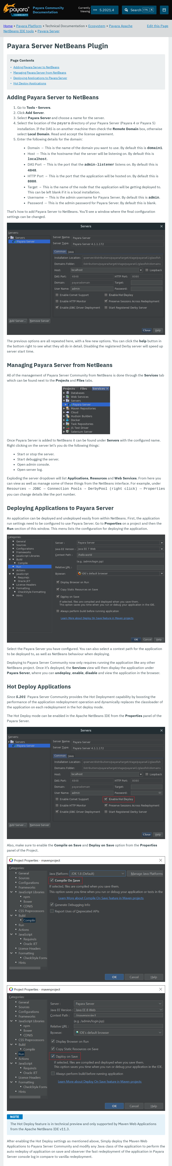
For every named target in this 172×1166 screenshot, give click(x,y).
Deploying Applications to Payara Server (40, 78)
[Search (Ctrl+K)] (139, 10)
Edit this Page (157, 26)
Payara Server (49, 31)
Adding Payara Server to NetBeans (36, 67)
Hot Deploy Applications (29, 83)
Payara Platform (29, 26)
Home (8, 26)
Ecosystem (96, 26)
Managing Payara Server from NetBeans (39, 73)
